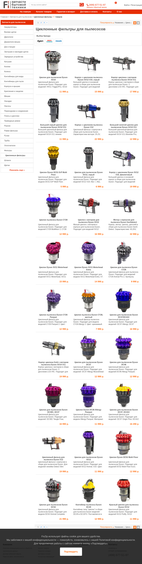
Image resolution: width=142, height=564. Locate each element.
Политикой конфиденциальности (117, 540)
